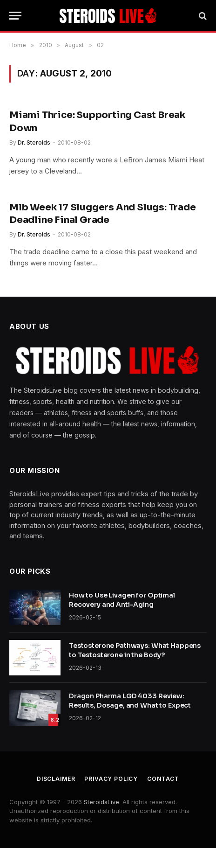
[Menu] (15, 15)
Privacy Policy (111, 778)
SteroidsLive (101, 802)
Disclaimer (56, 778)
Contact (163, 778)
